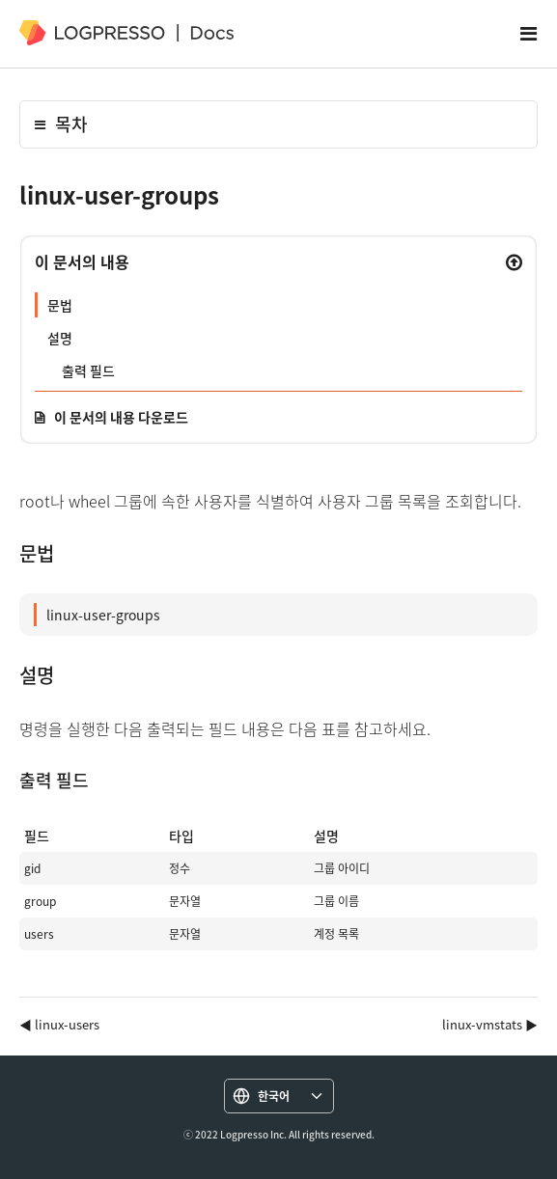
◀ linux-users (59, 1024)
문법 (59, 305)
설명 (59, 337)
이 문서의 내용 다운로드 (121, 416)
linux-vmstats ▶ (490, 1024)
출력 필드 (88, 370)
